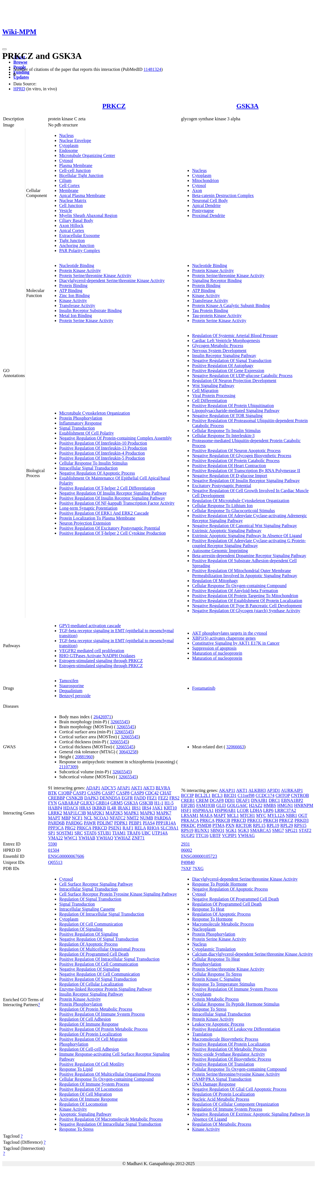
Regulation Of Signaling (81, 929)
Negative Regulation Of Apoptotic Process (97, 473)
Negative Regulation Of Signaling (89, 969)
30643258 (128, 751)
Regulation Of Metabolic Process (221, 1124)
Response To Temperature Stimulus (223, 984)
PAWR (90, 823)
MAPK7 (163, 813)
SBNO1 (217, 830)
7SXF (186, 868)
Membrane (68, 190)
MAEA (206, 815)
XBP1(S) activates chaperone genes (224, 638)
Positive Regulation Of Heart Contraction (229, 465)
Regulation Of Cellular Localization (91, 984)
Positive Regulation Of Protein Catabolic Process (235, 460)
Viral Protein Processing (213, 395)
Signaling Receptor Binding (217, 280)
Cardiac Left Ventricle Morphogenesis (226, 340)
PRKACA (190, 820)
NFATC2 (117, 818)
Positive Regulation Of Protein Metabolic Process (103, 1029)
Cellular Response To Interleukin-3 (223, 435)
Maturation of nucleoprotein (217, 653)
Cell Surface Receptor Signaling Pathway (96, 884)
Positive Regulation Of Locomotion (91, 1089)
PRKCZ (114, 105)
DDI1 (230, 800)
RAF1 (128, 828)
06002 (186, 850)
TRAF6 (133, 833)
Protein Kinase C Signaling (216, 979)
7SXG (198, 868)
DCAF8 (217, 800)
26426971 (102, 716)
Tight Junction (72, 240)
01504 (53, 850)
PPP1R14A (166, 823)
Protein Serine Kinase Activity (86, 320)
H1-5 (169, 803)
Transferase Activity (77, 305)
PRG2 (70, 828)
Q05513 (55, 862)
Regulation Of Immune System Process (94, 1084)
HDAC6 (70, 808)
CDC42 (152, 793)
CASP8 (122, 793)
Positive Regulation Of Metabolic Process (229, 1049)
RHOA (153, 828)
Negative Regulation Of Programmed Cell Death (235, 899)
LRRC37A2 (285, 810)
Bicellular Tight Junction (81, 175)
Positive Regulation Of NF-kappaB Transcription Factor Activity (116, 503)
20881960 (84, 756)
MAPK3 (147, 813)
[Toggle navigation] (4, 49)
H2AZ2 (256, 805)
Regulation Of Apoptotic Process (88, 944)
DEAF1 (243, 800)
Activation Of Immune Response (88, 1099)
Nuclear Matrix (72, 200)
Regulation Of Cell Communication (91, 924)
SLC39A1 (169, 828)
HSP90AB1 (225, 810)
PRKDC (188, 825)
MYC (261, 815)
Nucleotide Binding (76, 265)
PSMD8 (204, 825)
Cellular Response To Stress (217, 974)
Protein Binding (73, 285)
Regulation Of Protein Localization (90, 1034)
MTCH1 (247, 815)
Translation (202, 1034)
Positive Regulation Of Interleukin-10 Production (103, 443)
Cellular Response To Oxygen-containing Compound (239, 585)
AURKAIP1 (292, 790)
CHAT (165, 793)
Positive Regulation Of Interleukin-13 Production (103, 448)
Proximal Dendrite (208, 215)
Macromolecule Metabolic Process (223, 924)
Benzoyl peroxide (75, 695)
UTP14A (160, 833)
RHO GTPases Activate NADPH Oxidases (97, 655)
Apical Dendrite (206, 205)
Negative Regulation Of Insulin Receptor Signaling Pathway (113, 493)
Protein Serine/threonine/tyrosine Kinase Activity (236, 1074)
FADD (140, 798)
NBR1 (291, 815)
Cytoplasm (68, 145)
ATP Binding (70, 290)
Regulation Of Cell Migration (85, 1094)
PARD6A (162, 818)
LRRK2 (55, 813)
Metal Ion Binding (75, 315)
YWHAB (86, 838)
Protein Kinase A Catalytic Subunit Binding (231, 305)
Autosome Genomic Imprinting (220, 550)
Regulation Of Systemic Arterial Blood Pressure (235, 335)
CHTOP (283, 795)
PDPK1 (121, 823)
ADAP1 (93, 788)
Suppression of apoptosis (214, 648)
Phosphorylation (73, 1044)
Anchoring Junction (76, 245)
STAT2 (305, 830)
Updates (21, 77)
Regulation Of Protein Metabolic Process (95, 1009)
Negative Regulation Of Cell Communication (99, 974)
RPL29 (286, 825)
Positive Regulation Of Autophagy (222, 365)
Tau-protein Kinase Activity (216, 315)
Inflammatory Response (80, 423)
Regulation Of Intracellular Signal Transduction (101, 914)
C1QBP (65, 793)
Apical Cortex (71, 230)
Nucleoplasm (203, 929)
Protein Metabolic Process (215, 999)
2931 (185, 844)
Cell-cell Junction (75, 170)
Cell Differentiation (209, 400)
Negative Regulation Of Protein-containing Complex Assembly (115, 438)
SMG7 (278, 830)
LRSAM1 (189, 815)
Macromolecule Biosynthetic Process (225, 1039)
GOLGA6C (237, 805)
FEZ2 (163, 798)
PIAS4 (149, 823)
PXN (230, 825)
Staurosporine (71, 685)
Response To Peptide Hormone (219, 884)
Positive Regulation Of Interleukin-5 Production (102, 458)
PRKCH (270, 820)
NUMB (146, 818)
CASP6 (94, 793)
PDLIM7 (105, 823)
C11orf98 (246, 795)
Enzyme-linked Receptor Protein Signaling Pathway (105, 989)
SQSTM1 (64, 833)
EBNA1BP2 (292, 800)
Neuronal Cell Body (210, 200)
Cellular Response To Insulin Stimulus (93, 463)
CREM (202, 800)
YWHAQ (104, 838)
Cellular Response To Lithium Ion (222, 505)
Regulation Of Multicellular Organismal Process (102, 949)
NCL (88, 818)
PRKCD (100, 828)
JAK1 (157, 808)
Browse (20, 62)
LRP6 (268, 810)
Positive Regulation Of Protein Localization (231, 1044)
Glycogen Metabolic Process (217, 345)
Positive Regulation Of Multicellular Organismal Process (110, 1074)
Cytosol (66, 160)
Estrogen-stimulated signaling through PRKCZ (101, 660)
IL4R (111, 808)
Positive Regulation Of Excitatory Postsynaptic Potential (109, 528)
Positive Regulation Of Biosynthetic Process (231, 1059)
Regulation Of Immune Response (89, 1024)
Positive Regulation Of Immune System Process (102, 1014)
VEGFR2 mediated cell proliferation (91, 650)
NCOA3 (101, 818)
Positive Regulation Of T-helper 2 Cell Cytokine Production (112, 533)
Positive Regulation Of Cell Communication (98, 964)
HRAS (85, 808)
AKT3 (148, 788)
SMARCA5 (260, 830)
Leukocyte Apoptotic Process (218, 1024)
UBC (146, 833)
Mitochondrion (205, 180)
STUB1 (104, 833)
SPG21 (291, 830)
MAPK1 (131, 813)
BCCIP (187, 795)
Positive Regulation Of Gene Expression (228, 370)
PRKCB (223, 820)
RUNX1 (201, 830)
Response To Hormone (212, 919)
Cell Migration (205, 390)
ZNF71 (138, 838)
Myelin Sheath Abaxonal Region (88, 215)
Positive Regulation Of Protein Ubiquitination (233, 405)
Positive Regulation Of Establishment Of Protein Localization (247, 600)
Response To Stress (76, 1129)
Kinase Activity (73, 300)
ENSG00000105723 (199, 856)
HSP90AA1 (203, 810)
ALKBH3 (257, 790)
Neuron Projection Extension (85, 523)
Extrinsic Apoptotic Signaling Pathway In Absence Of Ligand (247, 535)
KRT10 (170, 808)
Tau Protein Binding (210, 310)
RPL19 (273, 825)
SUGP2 (187, 835)
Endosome (68, 150)
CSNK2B (74, 798)
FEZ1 (152, 798)
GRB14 (102, 803)
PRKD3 (301, 820)
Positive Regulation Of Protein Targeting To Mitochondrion (245, 595)
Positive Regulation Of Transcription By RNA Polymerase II (246, 470)
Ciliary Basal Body (76, 220)
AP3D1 (273, 790)
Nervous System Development (219, 350)
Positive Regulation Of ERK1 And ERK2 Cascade (104, 513)
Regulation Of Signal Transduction (90, 899)
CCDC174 (265, 795)
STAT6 (90, 833)
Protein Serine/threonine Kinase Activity (95, 275)
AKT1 (136, 788)
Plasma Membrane (76, 165)
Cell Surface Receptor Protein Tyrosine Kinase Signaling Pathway (118, 894)
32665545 (119, 721)
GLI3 (221, 805)
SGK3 (243, 830)
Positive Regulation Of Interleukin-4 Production (102, 453)
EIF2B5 (188, 805)
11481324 (152, 69)
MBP (66, 818)
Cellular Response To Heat (215, 959)
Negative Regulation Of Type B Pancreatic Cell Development (246, 605)
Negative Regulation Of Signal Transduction (231, 360)
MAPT (54, 818)
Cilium (65, 180)
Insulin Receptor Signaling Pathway (224, 355)
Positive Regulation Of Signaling (88, 934)
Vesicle (65, 210)
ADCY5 (108, 788)
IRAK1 (124, 808)
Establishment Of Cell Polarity (86, 433)
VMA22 (55, 838)
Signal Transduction (77, 428)
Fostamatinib (203, 688)
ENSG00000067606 (66, 856)
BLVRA (163, 788)
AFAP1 (123, 788)
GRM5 (116, 803)
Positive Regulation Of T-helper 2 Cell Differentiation (107, 488)
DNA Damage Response (213, 1084)
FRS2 (174, 798)
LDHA (256, 810)
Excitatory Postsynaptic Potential (221, 485)
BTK (52, 793)
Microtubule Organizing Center (87, 155)
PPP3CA (56, 828)
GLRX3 (87, 803)
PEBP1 (135, 823)
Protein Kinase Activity (80, 270)
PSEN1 (114, 828)
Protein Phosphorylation (80, 418)
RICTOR (244, 825)
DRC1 (274, 800)
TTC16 (202, 835)
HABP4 (55, 808)
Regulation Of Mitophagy (215, 580)
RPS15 (300, 825)
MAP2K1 (95, 813)
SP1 (51, 833)
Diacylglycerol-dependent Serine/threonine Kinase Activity (112, 280)
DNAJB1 (259, 800)
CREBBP (56, 798)
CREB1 (188, 800)
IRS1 (136, 808)
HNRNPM (303, 805)
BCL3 (217, 795)
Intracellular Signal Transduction (88, 468)
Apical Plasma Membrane (82, 195)
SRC (78, 833)
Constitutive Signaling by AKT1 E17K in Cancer (235, 643)
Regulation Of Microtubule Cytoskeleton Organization (240, 500)
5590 (52, 844)
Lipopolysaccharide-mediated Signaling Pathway (235, 410)
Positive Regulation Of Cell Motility (91, 1064)
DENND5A (110, 798)
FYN (52, 803)
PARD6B (56, 823)
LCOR (243, 810)
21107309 (68, 766)
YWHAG (246, 835)
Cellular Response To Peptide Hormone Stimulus (235, 1004)
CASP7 (108, 793)
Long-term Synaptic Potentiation (88, 508)
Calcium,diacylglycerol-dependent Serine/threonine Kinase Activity (252, 954)
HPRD (19, 88)
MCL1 (233, 815)
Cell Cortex (69, 185)
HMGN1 (285, 805)
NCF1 (77, 818)
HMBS (270, 805)
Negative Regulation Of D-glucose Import (229, 475)
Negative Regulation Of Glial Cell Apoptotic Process (239, 1089)
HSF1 (186, 810)
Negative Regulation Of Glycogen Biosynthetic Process (241, 455)
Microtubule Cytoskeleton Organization (94, 413)
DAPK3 (91, 798)
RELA (140, 828)
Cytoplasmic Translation (214, 949)
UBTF (215, 835)
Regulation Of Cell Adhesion (85, 1019)
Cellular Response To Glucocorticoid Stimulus (233, 510)
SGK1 (231, 830)
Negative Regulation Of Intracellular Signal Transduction (110, 1124)
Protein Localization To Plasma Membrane (97, 518)
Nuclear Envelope (75, 140)
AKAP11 (227, 790)
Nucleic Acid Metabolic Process (220, 1099)
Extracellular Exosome (79, 235)
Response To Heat (208, 909)
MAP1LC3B (74, 813)
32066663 (235, 746)
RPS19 (187, 830)
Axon (197, 190)
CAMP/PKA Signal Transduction (221, 1079)
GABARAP (68, 803)
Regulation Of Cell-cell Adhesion (89, 1049)
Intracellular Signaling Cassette (87, 909)
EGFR (127, 798)
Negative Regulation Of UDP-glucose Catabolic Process (242, 375)
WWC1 (71, 838)
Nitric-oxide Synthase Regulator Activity (228, 1054)
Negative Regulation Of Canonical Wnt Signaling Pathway (244, 525)
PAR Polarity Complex (79, 250)
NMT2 (133, 818)
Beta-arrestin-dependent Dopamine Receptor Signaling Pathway (249, 555)
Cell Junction (71, 205)
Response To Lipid (76, 1069)
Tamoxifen (68, 680)
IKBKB (99, 808)
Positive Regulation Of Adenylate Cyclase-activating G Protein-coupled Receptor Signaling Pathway (249, 543)
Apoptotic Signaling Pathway (85, 1114)
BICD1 (230, 795)
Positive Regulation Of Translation (223, 1064)
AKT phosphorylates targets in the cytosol (229, 633)
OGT (302, 815)
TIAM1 (119, 833)
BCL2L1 (203, 795)
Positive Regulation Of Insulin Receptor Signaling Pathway (112, 498)
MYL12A (275, 815)
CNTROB (300, 795)
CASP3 (79, 793)
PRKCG (254, 820)
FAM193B (205, 805)
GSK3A (247, 105)
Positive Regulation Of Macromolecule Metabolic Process (111, 1119)
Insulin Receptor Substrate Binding (90, 310)
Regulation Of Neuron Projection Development (234, 380)
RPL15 (259, 825)
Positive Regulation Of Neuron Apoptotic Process (236, 450)
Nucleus (66, 135)
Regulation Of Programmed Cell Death (94, 954)
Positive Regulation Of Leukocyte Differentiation (236, 1029)
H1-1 (158, 803)
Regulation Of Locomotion (83, 1104)
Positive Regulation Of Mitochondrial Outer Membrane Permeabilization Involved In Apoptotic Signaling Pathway (244, 573)
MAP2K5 (114, 813)
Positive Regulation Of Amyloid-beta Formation (235, 590)
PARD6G (74, 823)
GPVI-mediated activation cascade (90, 625)
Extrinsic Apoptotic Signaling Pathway (226, 530)
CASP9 (137, 793)
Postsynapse (203, 210)
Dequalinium (71, 690)
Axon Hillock (71, 225)
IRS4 (146, 808)
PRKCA (84, 828)
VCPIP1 (229, 835)
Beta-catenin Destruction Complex (223, 195)
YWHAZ (122, 838)
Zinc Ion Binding (74, 295)
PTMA (218, 825)
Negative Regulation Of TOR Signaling (227, 415)
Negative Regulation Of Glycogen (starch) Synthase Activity (246, 610)
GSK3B (146, 803)
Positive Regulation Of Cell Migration (93, 1039)
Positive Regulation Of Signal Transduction (98, 979)
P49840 (187, 862)
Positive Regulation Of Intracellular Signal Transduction (109, 959)
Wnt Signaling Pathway (213, 385)
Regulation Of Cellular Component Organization (235, 1104)
